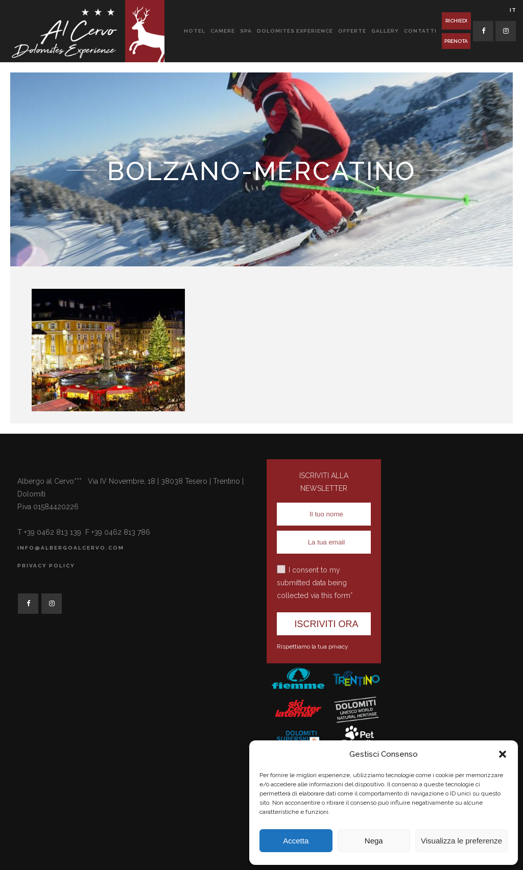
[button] (502, 754)
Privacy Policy (46, 565)
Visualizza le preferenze (461, 840)
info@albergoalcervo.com (70, 548)
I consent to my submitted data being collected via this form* (315, 583)
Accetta (295, 840)
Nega (374, 840)
